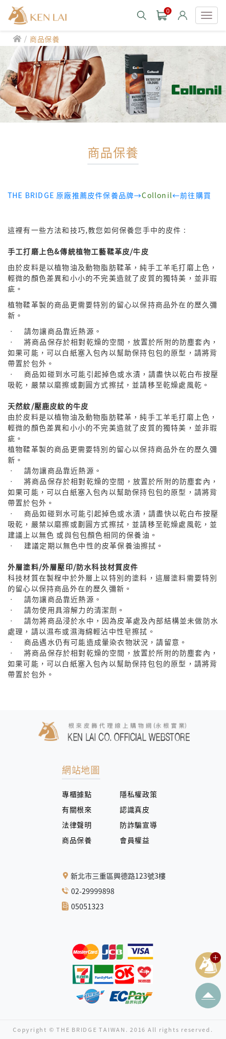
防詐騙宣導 (138, 824)
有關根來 (80, 809)
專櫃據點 (77, 794)
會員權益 (138, 840)
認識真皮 (138, 809)
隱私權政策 (134, 794)
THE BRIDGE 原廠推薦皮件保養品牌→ (75, 195)
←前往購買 (176, 195)
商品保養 (45, 39)
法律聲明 (80, 824)
